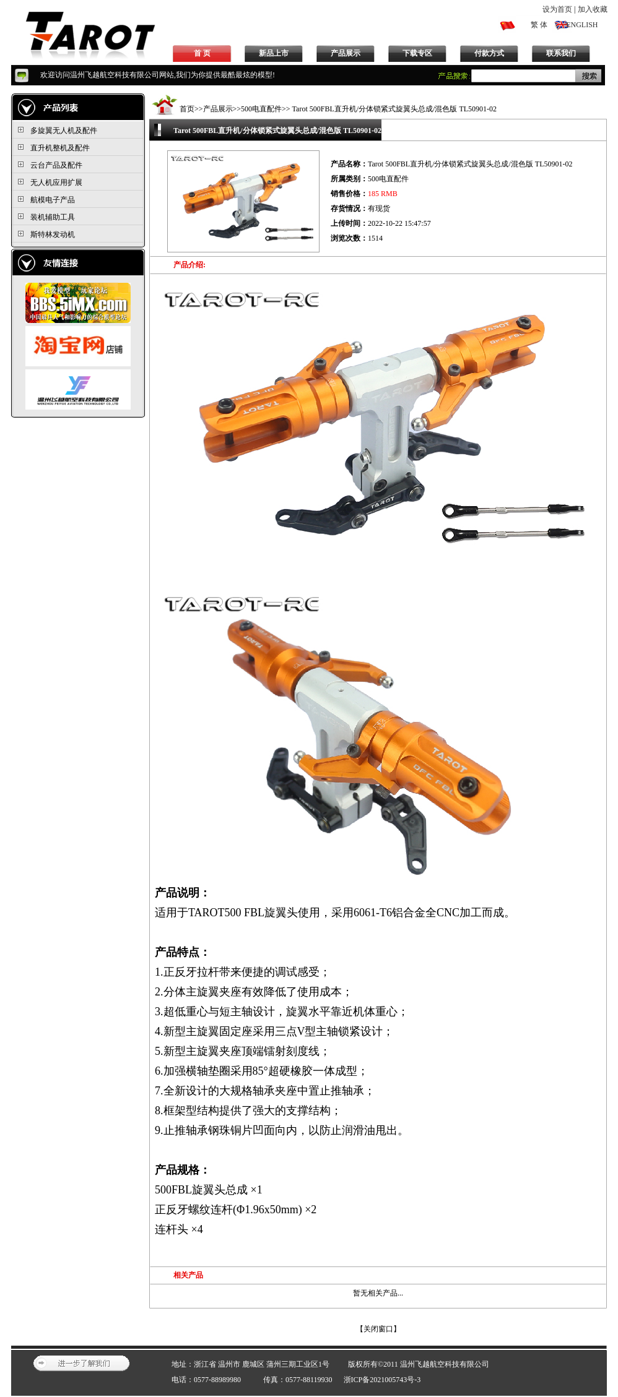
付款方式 (489, 53)
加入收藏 (592, 9)
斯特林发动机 (52, 234)
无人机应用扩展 (56, 182)
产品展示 (345, 53)
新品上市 (274, 53)
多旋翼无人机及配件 (63, 130)
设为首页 (557, 9)
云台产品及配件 (56, 165)
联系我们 (561, 53)
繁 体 (539, 24)
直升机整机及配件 (60, 148)
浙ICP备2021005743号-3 (382, 1379)
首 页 (202, 53)
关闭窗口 (378, 1329)
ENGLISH (582, 24)
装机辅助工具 (52, 217)
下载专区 (417, 53)
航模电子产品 (52, 200)
